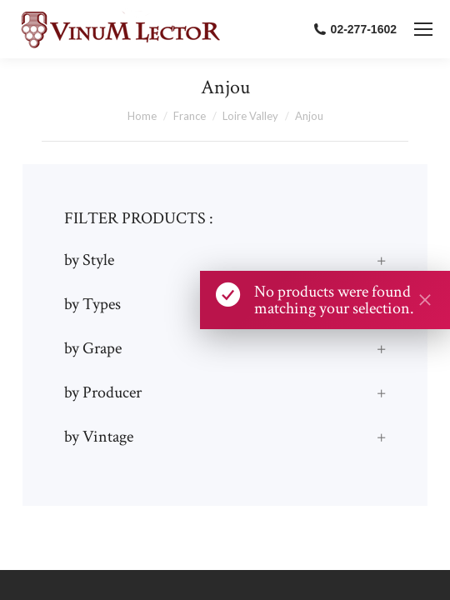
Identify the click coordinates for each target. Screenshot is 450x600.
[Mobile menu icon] (423, 29)
